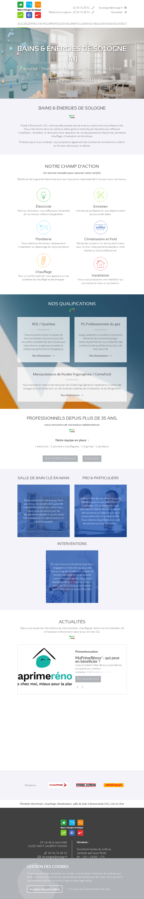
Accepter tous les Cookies (45, 889)
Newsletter (117, 12)
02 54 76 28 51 (81, 7)
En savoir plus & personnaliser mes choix (90, 889)
